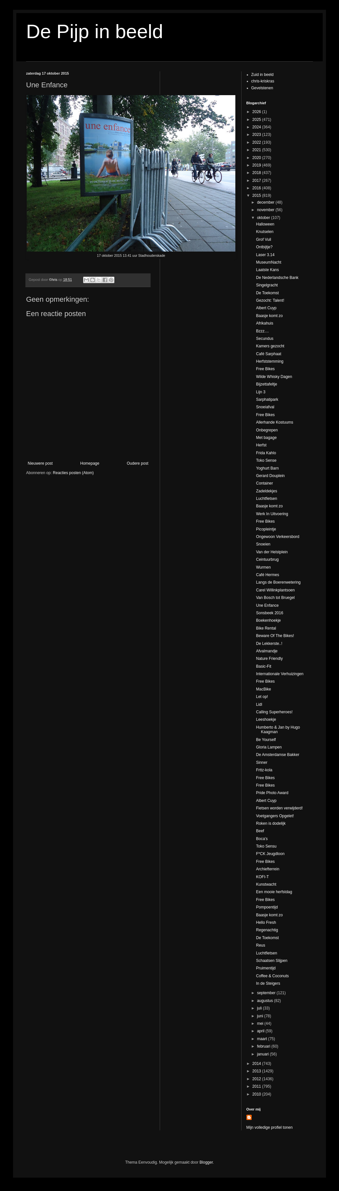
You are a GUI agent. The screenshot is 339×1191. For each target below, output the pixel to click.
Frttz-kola (264, 770)
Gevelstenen (262, 88)
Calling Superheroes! (274, 712)
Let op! (262, 696)
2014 (257, 1063)
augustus (265, 1000)
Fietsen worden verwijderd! (279, 808)
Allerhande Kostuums (274, 422)
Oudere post (137, 463)
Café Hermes (267, 575)
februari (264, 1046)
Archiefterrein (267, 869)
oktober (264, 217)
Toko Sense (266, 460)
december (266, 202)
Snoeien (263, 544)
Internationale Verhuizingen (279, 674)
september (266, 993)
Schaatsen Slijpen (271, 960)
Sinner (261, 762)
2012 (257, 1079)
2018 (257, 172)
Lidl (259, 704)
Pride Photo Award (272, 793)
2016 (257, 188)
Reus (260, 945)
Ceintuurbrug (267, 559)
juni (260, 1016)
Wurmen (263, 567)
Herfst (261, 445)
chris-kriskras (262, 81)
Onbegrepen (267, 430)
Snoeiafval (265, 407)
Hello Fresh (266, 922)
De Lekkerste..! (269, 643)
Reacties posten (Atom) (73, 473)
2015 (257, 195)
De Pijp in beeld (94, 31)
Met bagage (266, 437)
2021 (257, 150)
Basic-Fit (263, 666)
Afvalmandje (266, 651)
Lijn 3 (260, 392)
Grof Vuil (263, 239)
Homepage (89, 463)
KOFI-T (262, 877)
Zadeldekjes (266, 491)
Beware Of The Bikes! (275, 635)
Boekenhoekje (268, 620)
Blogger (206, 1162)
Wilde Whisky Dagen (274, 376)
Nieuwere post (40, 463)
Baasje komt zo (269, 315)
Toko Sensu (266, 846)
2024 (257, 127)
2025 (257, 119)
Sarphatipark (267, 399)
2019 (257, 165)
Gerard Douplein (270, 475)
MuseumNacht (268, 262)
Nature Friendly (269, 658)
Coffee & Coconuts (272, 976)
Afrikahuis (264, 323)
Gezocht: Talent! (270, 300)
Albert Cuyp (266, 308)
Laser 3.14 (265, 255)
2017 (257, 180)
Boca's (262, 838)
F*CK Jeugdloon (270, 853)
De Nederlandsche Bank (277, 277)
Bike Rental (266, 628)
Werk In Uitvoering (272, 514)
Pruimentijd (265, 968)
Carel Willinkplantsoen (275, 590)
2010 (257, 1094)
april (261, 1031)
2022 (257, 142)
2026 (257, 111)
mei (260, 1023)
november (266, 210)
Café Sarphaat (268, 354)
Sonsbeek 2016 (269, 613)
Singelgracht (267, 285)
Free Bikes (265, 369)
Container (264, 483)
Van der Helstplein (271, 552)
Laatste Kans (267, 270)
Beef (260, 831)
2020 (257, 157)
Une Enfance (267, 605)
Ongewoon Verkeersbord (277, 536)
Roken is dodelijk (271, 823)
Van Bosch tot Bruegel (275, 597)
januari (263, 1054)
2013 (257, 1071)
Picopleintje (266, 529)
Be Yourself (266, 739)
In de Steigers (268, 983)
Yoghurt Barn (267, 468)
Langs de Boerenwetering (278, 582)
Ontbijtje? (264, 247)
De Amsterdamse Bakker (277, 754)
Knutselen (264, 231)
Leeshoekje (266, 719)
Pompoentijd (267, 907)
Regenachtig (267, 930)
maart (262, 1039)
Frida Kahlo (266, 453)
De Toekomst (267, 293)
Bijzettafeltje (266, 384)
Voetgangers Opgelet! (275, 816)
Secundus (264, 338)
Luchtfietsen (266, 498)
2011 (257, 1086)
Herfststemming (269, 361)
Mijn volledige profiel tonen (269, 1127)
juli (260, 1008)
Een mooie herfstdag (274, 892)
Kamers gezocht (270, 346)
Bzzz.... (262, 331)
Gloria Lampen (269, 747)
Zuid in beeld (262, 74)
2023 (257, 134)
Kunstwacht (266, 884)
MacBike (263, 689)
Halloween (265, 224)
